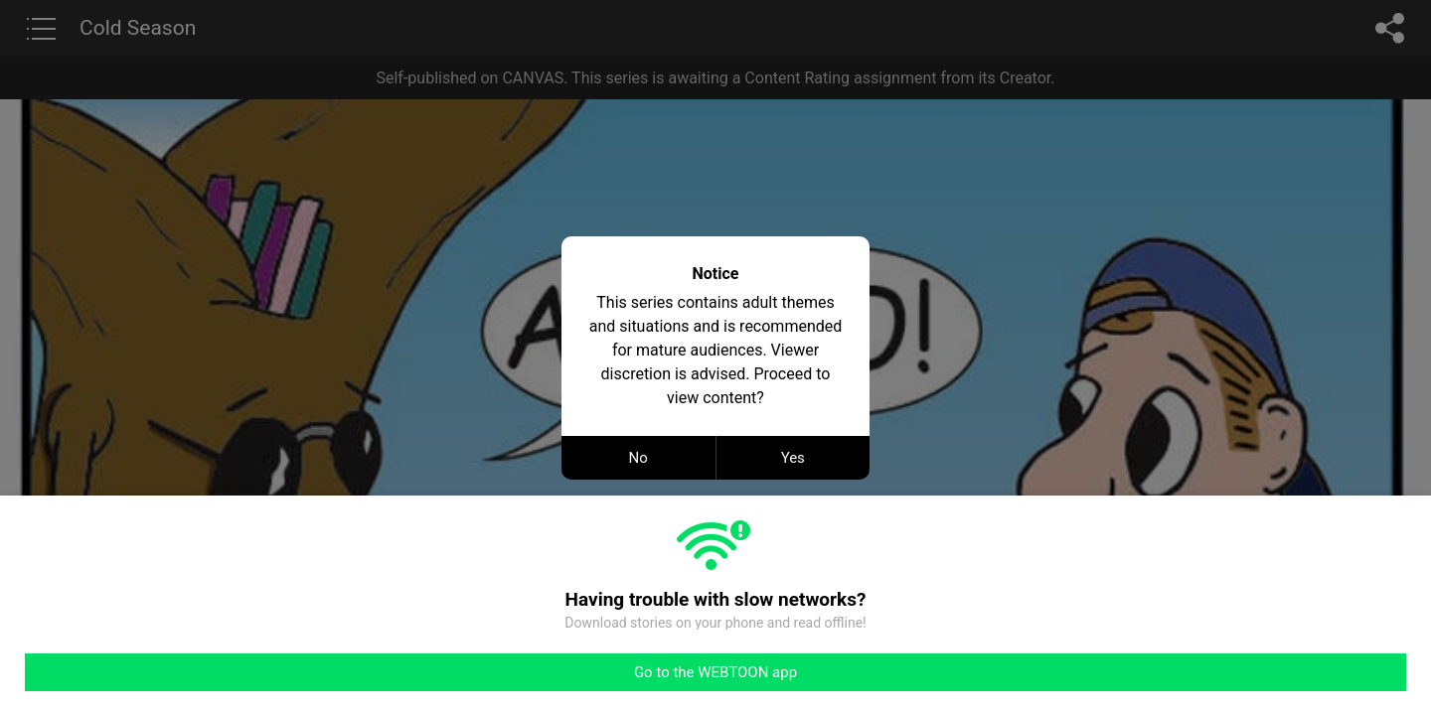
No (638, 458)
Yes (793, 458)
